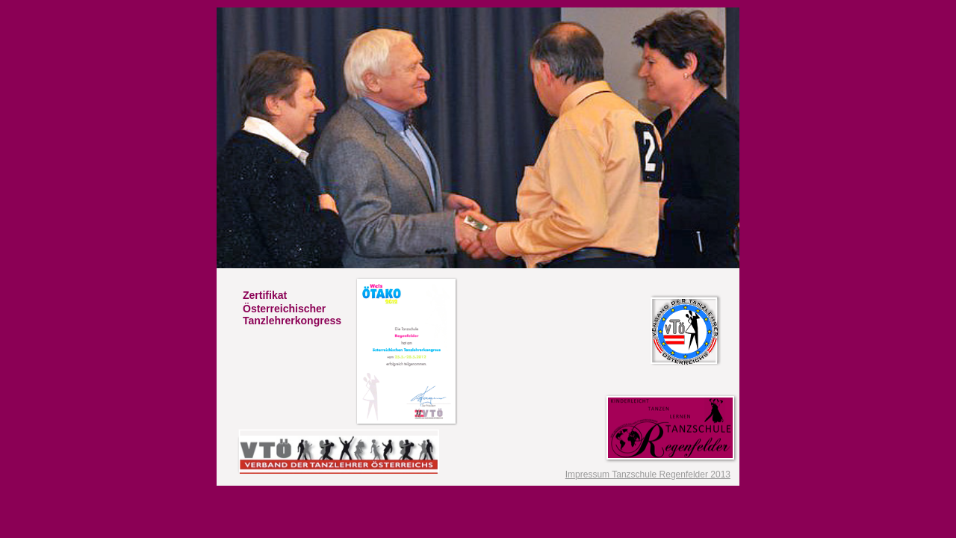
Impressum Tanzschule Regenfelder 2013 (647, 474)
